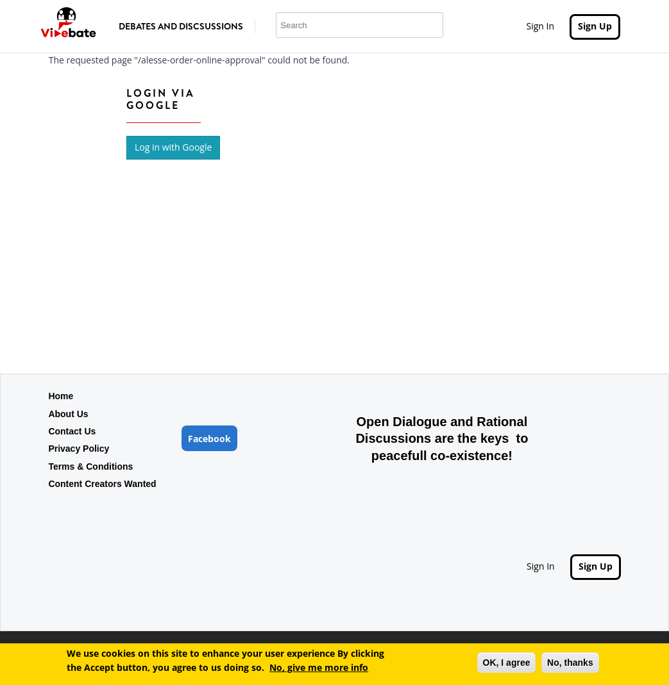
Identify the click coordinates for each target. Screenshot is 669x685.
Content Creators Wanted (102, 484)
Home (60, 396)
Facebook (209, 439)
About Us (68, 414)
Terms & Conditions (90, 466)
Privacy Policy (78, 448)
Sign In (540, 26)
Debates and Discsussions (181, 26)
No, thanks (570, 664)
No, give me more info (318, 670)
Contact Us (72, 431)
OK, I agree (506, 664)
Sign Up (595, 26)
